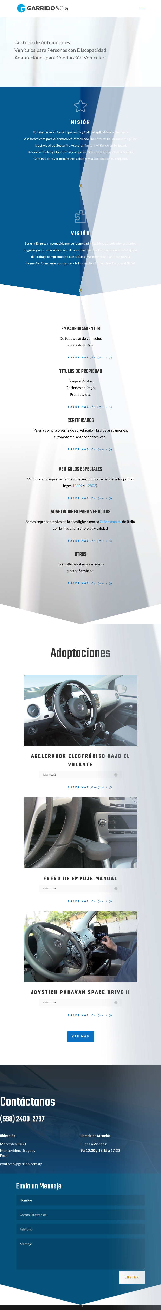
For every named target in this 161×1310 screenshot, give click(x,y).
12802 (91, 485)
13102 (77, 485)
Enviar (132, 1291)
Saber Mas (78, 358)
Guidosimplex (110, 521)
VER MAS (80, 1036)
